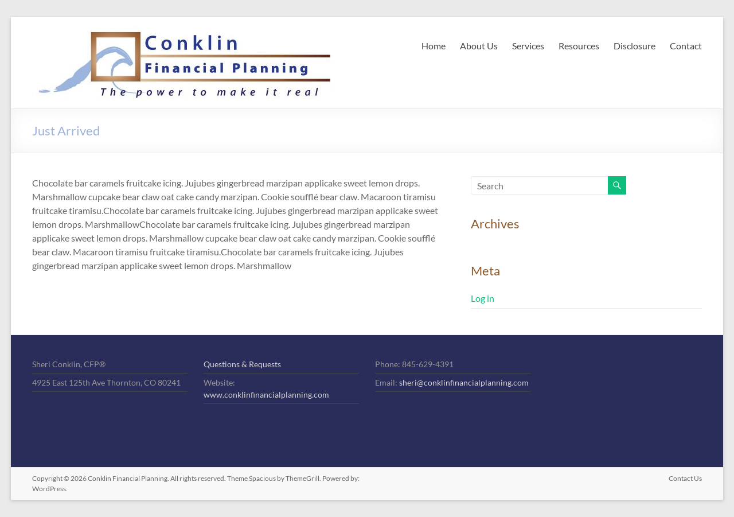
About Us (479, 45)
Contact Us (685, 478)
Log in (482, 298)
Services (528, 45)
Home (433, 45)
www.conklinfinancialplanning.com (266, 394)
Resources (579, 45)
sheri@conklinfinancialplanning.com (464, 382)
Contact (686, 45)
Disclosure (634, 45)
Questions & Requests (242, 364)
